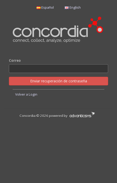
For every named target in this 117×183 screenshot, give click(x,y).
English (73, 7)
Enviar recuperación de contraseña (58, 81)
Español (45, 7)
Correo (15, 60)
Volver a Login (26, 94)
